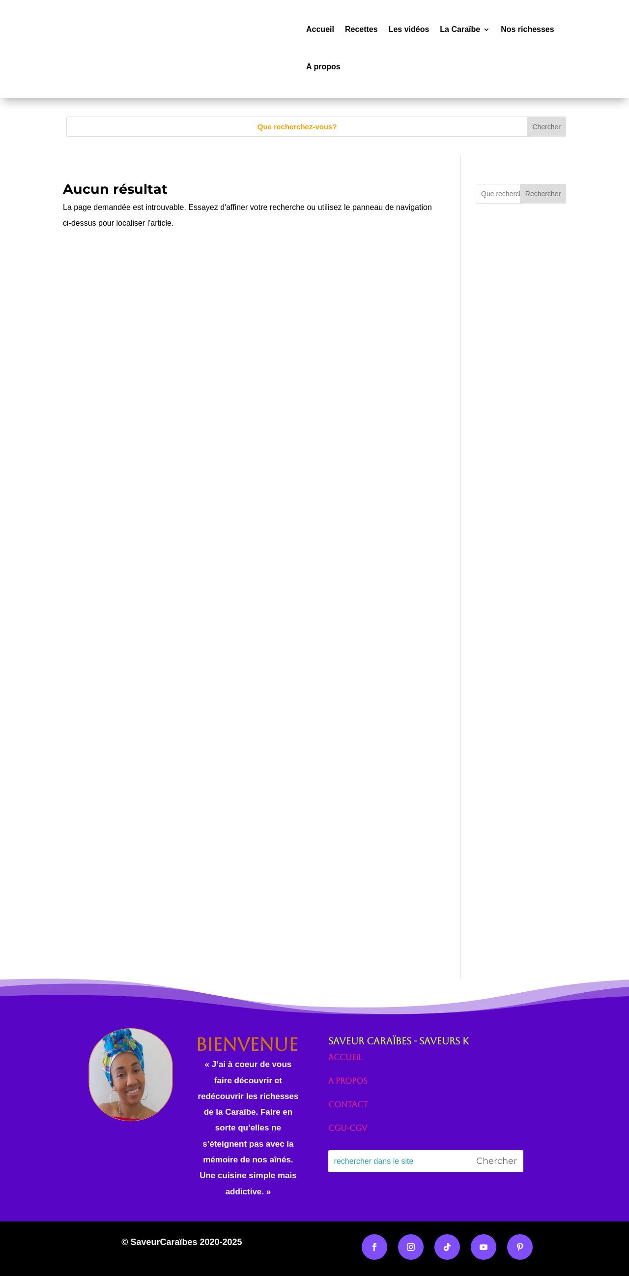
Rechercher (543, 194)
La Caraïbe (460, 29)
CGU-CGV (347, 1128)
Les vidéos (409, 29)
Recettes (361, 29)
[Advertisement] (521, 429)
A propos (323, 66)
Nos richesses (527, 29)
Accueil (320, 29)
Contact (348, 1104)
